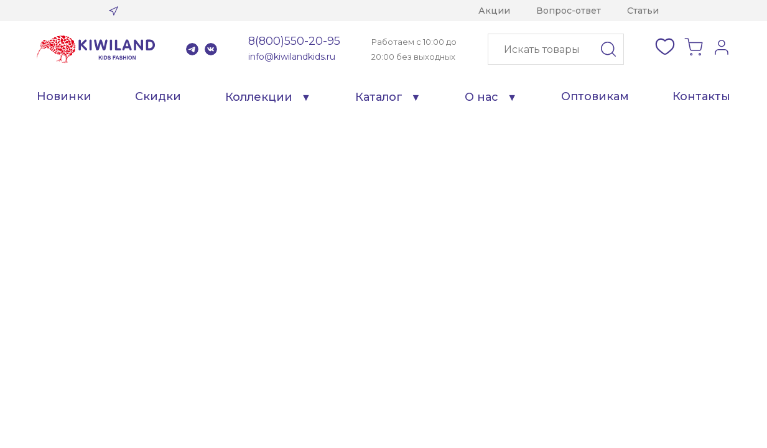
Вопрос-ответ (568, 10)
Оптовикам (595, 96)
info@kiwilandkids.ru (291, 56)
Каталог (378, 97)
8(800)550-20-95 (294, 41)
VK (211, 49)
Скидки (158, 96)
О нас (481, 97)
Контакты (701, 96)
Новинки (64, 96)
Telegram (192, 49)
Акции (494, 10)
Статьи (643, 10)
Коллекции (258, 97)
